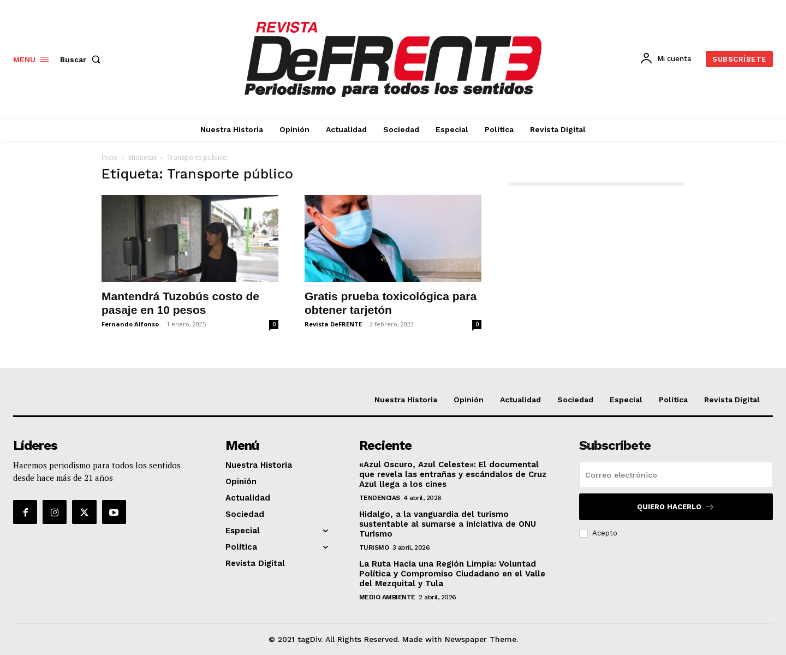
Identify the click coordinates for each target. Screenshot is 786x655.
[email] (676, 475)
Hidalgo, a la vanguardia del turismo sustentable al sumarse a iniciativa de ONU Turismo (447, 524)
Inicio (110, 157)
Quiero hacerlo (675, 507)
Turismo (374, 547)
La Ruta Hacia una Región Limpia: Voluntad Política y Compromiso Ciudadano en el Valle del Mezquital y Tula (452, 573)
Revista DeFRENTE (333, 324)
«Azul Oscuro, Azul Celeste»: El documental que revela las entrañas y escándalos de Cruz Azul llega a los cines (452, 474)
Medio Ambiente (387, 597)
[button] (82, 59)
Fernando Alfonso (130, 324)
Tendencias (379, 498)
